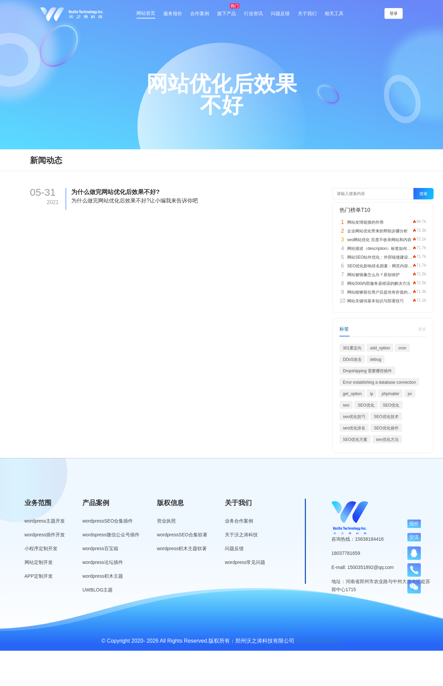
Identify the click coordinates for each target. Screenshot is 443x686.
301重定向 (352, 348)
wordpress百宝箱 (100, 548)
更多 (422, 329)
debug (375, 359)
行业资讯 (253, 13)
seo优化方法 (387, 439)
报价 (414, 523)
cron (402, 348)
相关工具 (334, 13)
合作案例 (199, 13)
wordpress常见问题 (245, 562)
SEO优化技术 (386, 416)
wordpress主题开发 (45, 521)
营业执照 (166, 521)
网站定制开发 (39, 562)
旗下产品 (226, 13)
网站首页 (145, 13)
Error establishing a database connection (379, 382)
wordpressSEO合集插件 (107, 521)
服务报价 (172, 13)
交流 (414, 537)
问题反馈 (280, 13)
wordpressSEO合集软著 (182, 534)
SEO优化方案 (355, 439)
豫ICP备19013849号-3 (317, 641)
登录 (395, 13)
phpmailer (390, 393)
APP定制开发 (39, 576)
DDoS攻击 (352, 359)
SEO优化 (366, 405)
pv (410, 393)
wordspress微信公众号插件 (110, 534)
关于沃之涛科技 (241, 534)
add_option (380, 348)
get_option (352, 393)
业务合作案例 (239, 521)
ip (371, 393)
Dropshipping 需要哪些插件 (367, 371)
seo (346, 405)
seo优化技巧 (354, 416)
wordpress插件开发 (45, 534)
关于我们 (307, 13)
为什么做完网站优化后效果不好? (115, 192)
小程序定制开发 (41, 548)
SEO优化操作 (386, 428)
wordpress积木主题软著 (182, 548)
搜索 (423, 193)
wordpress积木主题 (102, 576)
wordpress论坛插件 (102, 562)
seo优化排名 (354, 428)
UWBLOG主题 (97, 590)
